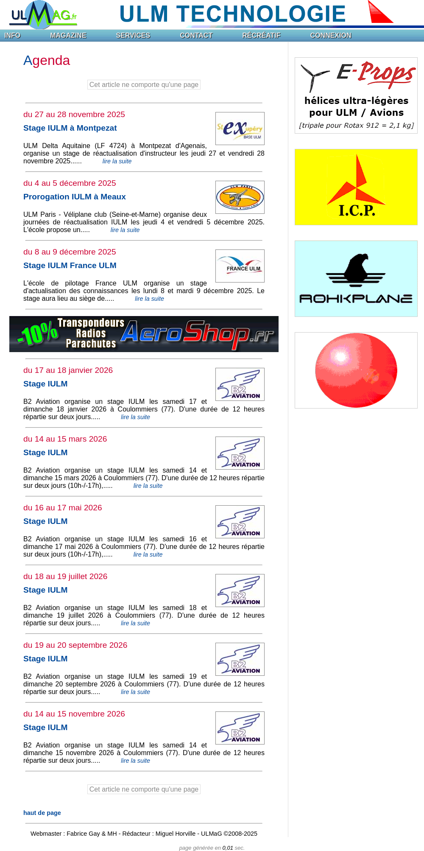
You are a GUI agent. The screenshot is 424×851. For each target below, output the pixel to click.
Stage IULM (45, 383)
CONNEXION (330, 35)
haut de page (42, 812)
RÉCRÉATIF (261, 35)
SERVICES (133, 35)
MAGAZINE (68, 35)
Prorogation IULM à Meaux (74, 196)
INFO (12, 35)
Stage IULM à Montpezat (70, 127)
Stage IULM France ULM (70, 265)
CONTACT (196, 35)
